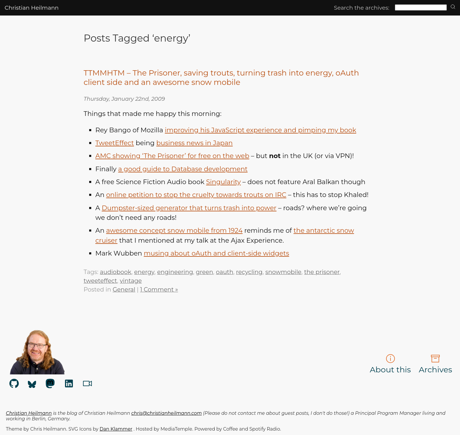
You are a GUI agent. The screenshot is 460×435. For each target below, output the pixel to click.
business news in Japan (194, 143)
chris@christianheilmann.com (166, 413)
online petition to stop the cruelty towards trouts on (196, 195)
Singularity (223, 182)
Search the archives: (361, 7)
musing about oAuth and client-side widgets (216, 253)
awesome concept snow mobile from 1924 (174, 230)
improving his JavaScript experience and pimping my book (260, 130)
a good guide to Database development (183, 169)
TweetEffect (114, 143)
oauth (224, 271)
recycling (249, 271)
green (204, 271)
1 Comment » (159, 289)
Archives (435, 364)
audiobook (115, 271)
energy (144, 271)
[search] (453, 7)
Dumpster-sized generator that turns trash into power (189, 208)
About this (390, 364)
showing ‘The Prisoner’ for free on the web (172, 156)
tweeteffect (100, 280)
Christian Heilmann (32, 7)
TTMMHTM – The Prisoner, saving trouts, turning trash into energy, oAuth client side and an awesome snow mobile (221, 77)
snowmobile (283, 271)
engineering (175, 271)
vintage (131, 280)
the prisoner (322, 271)
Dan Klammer (115, 429)
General (124, 289)
